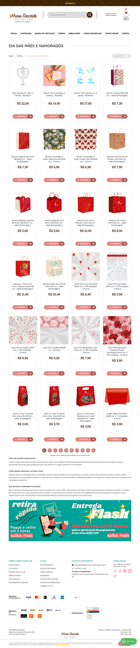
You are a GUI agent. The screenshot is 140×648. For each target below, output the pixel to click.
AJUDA (43, 561)
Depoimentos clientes (18, 582)
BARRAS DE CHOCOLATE (45, 33)
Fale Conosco (14, 579)
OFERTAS (125, 33)
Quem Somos (14, 565)
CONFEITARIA (26, 33)
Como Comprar (46, 572)
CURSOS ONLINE (111, 33)
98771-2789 (80, 568)
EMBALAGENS (74, 33)
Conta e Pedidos (109, 15)
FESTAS (14, 33)
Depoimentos (70, 3)
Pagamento (45, 575)
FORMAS (61, 33)
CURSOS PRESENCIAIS (93, 33)
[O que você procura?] (90, 15)
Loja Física (13, 568)
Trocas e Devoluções (49, 579)
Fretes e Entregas (48, 568)
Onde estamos (15, 575)
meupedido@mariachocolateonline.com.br (90, 565)
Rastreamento (46, 565)
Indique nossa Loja (17, 572)
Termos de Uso (46, 586)
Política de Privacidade (50, 582)
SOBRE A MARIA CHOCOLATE (20, 561)
